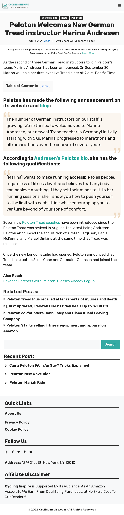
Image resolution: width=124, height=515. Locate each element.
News (64, 18)
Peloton (76, 18)
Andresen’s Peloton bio (61, 158)
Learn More (88, 53)
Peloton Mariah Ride (27, 382)
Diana (47, 41)
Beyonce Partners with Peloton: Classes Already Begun (49, 281)
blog (45, 105)
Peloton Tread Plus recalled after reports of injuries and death (61, 299)
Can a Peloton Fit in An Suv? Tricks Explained (49, 365)
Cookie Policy (17, 429)
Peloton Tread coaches (41, 222)
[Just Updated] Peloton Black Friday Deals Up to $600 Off (57, 306)
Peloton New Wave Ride (30, 374)
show (44, 86)
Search (111, 344)
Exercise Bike (49, 18)
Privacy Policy (17, 422)
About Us (13, 413)
